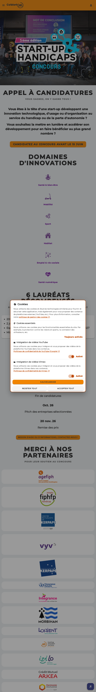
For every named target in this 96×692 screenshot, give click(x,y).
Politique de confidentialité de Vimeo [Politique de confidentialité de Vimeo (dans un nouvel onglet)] (32, 371)
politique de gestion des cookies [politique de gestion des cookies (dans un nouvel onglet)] (34, 317)
